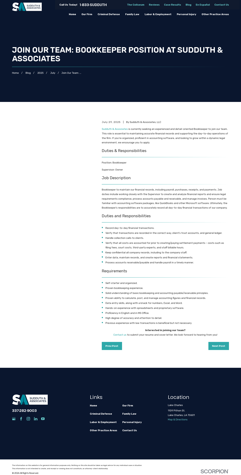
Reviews (154, 4)
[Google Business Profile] (14, 419)
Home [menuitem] (72, 14)
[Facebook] (21, 419)
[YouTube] (43, 419)
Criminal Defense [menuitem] (109, 14)
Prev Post (111, 346)
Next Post (218, 346)
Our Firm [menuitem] (87, 14)
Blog (188, 4)
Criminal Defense (101, 413)
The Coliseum (135, 4)
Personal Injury (132, 422)
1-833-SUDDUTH (93, 4)
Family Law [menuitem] (132, 14)
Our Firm (127, 405)
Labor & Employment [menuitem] (158, 14)
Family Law (129, 413)
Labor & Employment (103, 422)
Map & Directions (178, 419)
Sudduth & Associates (115, 128)
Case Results (172, 4)
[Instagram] (28, 419)
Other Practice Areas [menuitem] (215, 14)
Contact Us (221, 4)
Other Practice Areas (103, 430)
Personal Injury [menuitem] (186, 14)
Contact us (119, 334)
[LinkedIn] (35, 419)
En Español (203, 4)
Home (93, 405)
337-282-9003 (24, 410)
